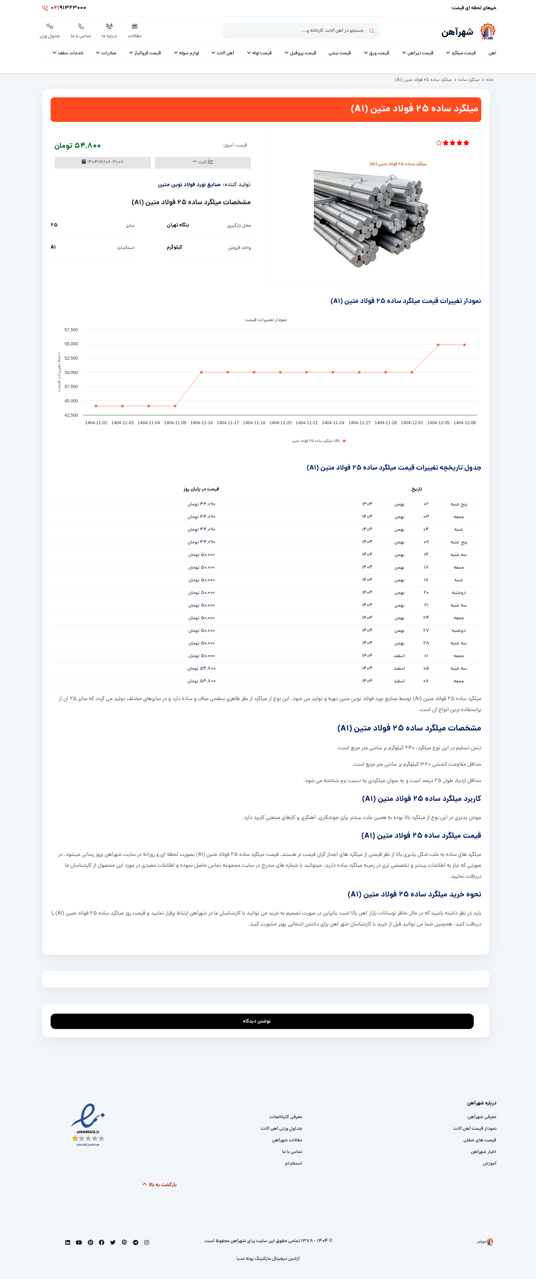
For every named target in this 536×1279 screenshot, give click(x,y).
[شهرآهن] (484, 31)
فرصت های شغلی (480, 1140)
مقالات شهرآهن (287, 1140)
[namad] (88, 1125)
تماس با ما (81, 30)
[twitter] (112, 1243)
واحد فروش (239, 248)
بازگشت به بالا (159, 1185)
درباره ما (109, 30)
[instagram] (145, 1243)
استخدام (293, 1163)
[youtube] (78, 1243)
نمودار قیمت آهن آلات (474, 1128)
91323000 (63, 8)
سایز (130, 226)
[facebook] (101, 1243)
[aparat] (124, 1243)
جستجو (372, 31)
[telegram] (134, 1243)
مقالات (134, 30)
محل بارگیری (239, 226)
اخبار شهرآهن (483, 1152)
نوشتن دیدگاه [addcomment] (260, 1019)
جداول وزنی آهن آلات (281, 1128)
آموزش (489, 1163)
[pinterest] (89, 1243)
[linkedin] (67, 1243)
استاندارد (126, 248)
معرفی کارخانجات (285, 1117)
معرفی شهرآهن (482, 1117)
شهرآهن (457, 33)
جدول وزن (50, 30)
